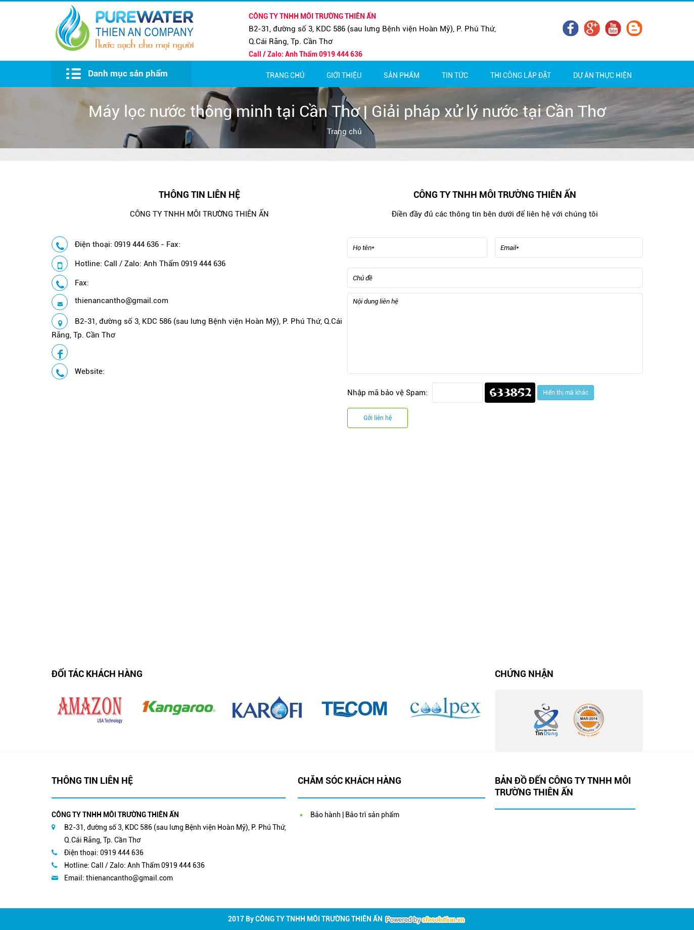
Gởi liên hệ (377, 417)
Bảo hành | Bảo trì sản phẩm (354, 815)
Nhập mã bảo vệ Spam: (387, 392)
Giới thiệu (344, 75)
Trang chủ (285, 75)
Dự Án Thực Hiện (602, 75)
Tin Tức (455, 75)
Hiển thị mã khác (565, 392)
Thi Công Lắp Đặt (520, 75)
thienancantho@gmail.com (121, 300)
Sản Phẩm (402, 75)
